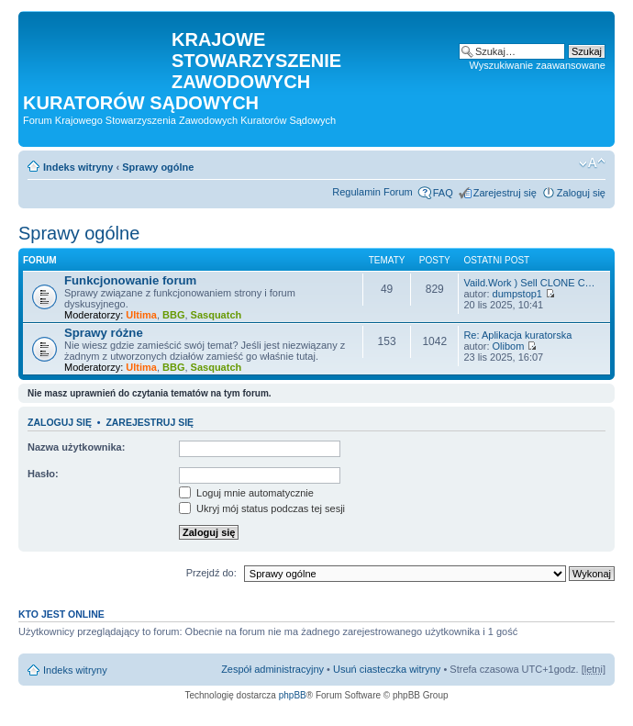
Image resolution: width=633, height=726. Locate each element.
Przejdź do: (211, 572)
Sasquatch (216, 314)
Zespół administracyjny (272, 669)
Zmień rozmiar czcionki (592, 163)
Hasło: (43, 473)
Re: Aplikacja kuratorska (517, 335)
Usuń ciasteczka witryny (386, 669)
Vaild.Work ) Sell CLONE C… (528, 282)
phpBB (292, 695)
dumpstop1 (517, 293)
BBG (173, 314)
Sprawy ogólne (158, 167)
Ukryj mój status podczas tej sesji (262, 508)
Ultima (141, 314)
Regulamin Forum (372, 191)
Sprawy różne (103, 333)
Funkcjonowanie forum (130, 280)
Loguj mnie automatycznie (246, 492)
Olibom (509, 346)
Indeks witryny (78, 167)
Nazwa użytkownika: (76, 446)
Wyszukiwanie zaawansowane (537, 65)
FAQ (443, 192)
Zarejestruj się (505, 192)
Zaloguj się (581, 192)
